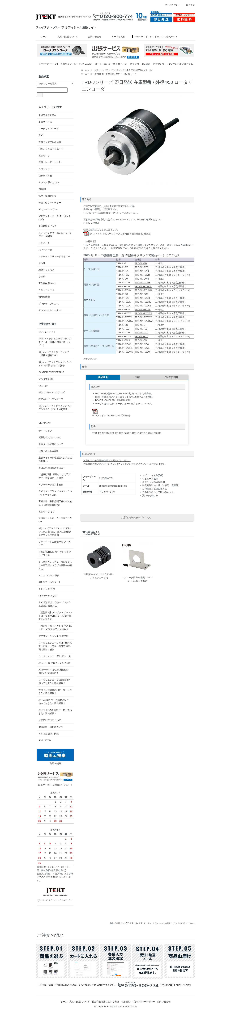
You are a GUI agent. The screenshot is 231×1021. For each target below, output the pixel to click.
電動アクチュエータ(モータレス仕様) (54, 218)
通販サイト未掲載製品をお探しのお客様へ (55, 459)
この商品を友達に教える (154, 488)
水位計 (41, 263)
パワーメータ (45, 249)
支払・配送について (65, 36)
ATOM (48, 740)
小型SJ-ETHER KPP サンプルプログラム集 (54, 554)
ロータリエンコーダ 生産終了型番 (105, 74)
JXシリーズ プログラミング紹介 (54, 663)
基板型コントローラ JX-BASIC (76, 64)
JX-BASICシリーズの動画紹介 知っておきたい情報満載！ (54, 702)
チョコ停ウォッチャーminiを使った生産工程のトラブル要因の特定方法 (55, 565)
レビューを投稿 (150, 478)
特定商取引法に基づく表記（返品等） (161, 485)
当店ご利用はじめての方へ (51, 467)
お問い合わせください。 (137, 517)
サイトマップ (45, 430)
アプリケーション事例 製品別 (53, 636)
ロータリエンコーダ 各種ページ (111, 64)
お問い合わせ (92, 36)
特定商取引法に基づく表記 (105, 1001)
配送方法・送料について (50, 727)
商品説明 (103, 377)
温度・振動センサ (47, 196)
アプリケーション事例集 (50, 484)
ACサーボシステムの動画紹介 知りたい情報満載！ (54, 671)
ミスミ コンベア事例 (48, 575)
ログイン (189, 5)
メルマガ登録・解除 (48, 733)
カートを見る (116, 36)
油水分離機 (44, 297)
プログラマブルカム (48, 303)
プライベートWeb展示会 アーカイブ (54, 543)
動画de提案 (55, 757)
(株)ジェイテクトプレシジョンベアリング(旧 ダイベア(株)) (54, 364)
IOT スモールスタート (49, 582)
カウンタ (134, 64)
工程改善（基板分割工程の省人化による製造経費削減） (55, 503)
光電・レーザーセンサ (49, 162)
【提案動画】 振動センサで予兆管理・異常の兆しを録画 (54, 476)
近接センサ (158, 64)
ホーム (41, 36)
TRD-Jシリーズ (130, 74)
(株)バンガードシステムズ (51, 392)
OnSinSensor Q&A (47, 595)
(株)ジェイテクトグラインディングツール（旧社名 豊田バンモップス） (54, 342)
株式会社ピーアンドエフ (50, 399)
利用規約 (125, 1001)
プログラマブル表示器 (49, 142)
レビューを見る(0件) (152, 475)
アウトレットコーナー (49, 310)
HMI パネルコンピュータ (51, 148)
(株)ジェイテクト (47, 332)
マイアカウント (170, 5)
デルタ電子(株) (45, 379)
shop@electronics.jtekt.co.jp (113, 486)
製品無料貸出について (49, 437)
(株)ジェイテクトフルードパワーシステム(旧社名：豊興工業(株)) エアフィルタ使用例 (54, 531)
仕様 (137, 377)
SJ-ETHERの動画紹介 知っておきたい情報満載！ (55, 712)
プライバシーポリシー (143, 1001)
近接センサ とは (46, 511)
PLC (40, 135)
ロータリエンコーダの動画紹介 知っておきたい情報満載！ (54, 681)
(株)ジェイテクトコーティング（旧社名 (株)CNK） (53, 354)
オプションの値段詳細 (153, 482)
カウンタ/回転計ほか (48, 182)
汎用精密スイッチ (47, 226)
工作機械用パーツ (47, 283)
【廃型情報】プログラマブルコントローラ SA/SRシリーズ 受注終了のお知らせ (55, 615)
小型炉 (41, 276)
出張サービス (45, 122)
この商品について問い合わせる (158, 492)
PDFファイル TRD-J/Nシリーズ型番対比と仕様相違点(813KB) (117, 233)
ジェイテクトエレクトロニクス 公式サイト (154, 36)
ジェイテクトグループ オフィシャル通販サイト (66, 27)
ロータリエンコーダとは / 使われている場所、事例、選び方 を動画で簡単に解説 (55, 646)
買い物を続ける (150, 495)
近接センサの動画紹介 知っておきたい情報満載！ (55, 692)
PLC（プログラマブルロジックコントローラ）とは (55, 493)
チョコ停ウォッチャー (49, 202)
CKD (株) (43, 385)
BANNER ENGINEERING (51, 372)
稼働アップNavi (46, 270)
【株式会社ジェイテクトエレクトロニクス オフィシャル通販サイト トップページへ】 (152, 923)
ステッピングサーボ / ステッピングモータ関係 (55, 235)
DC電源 (146, 64)
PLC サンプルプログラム (180, 64)
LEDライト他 (45, 175)
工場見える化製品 (47, 115)
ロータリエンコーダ (99, 70)
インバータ (44, 243)
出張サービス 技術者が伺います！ (55, 778)
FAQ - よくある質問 (48, 451)
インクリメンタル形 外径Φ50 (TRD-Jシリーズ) (131, 70)
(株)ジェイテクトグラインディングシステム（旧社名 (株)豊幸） (54, 407)
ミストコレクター (47, 290)
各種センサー (45, 169)
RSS (40, 740)
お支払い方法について (49, 720)
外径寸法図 (171, 377)
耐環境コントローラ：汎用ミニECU (54, 520)
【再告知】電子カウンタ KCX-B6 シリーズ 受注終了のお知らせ (55, 628)
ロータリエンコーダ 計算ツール (54, 656)
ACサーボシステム (47, 209)
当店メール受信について (50, 444)
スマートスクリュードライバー (54, 256)
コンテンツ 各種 (46, 589)
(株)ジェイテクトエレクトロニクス (55, 894)
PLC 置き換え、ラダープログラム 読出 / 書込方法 (54, 604)
